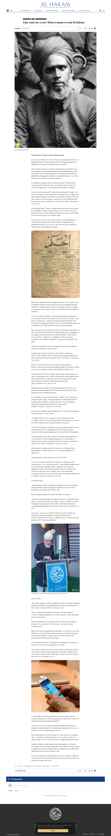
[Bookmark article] (80, 28)
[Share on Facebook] (95, 28)
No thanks (71, 830)
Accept (53, 830)
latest (11, 790)
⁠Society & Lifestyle (84, 10)
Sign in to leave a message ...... (21, 785)
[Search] (100, 11)
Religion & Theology (52, 10)
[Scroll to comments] (85, 28)
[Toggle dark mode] (11, 11)
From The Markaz (25, 10)
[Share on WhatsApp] (92, 28)
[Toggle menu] (8, 11)
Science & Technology (68, 10)
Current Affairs (38, 10)
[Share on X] (89, 28)
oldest (17, 790)
